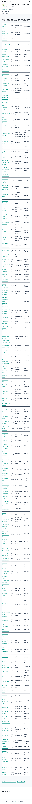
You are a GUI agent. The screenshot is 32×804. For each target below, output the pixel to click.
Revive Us (4, 440)
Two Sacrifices (6, 113)
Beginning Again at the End (5, 26)
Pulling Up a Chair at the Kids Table (5, 446)
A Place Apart (5, 509)
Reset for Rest (5, 620)
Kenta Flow (17, 801)
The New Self (5, 251)
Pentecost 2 (5, 657)
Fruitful (4, 676)
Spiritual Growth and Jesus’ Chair (5, 285)
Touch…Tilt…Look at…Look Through (5, 741)
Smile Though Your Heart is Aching (5, 169)
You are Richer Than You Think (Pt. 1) (6, 311)
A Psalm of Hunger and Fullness (5, 180)
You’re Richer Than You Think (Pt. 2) (5, 292)
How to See (5, 707)
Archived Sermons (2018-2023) (13, 782)
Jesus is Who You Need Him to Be (6, 723)
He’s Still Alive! (6, 44)
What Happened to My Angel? (5, 519)
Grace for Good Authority (4, 216)
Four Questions (6, 681)
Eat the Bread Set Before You (5, 503)
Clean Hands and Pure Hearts (5, 526)
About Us (5, 13)
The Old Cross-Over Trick (5, 33)
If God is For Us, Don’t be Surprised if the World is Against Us (5, 99)
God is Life (5, 671)
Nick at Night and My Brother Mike (5, 641)
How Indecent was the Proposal (5, 328)
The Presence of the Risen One (5, 701)
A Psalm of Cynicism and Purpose (5, 162)
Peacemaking (6, 11)
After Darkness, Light (4, 107)
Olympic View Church (17, 5)
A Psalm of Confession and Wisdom (5, 187)
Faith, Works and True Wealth (5, 434)
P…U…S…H (5, 735)
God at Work (5, 317)
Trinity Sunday (5, 662)
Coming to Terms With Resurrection (5, 361)
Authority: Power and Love (5, 752)
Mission (11, 9)
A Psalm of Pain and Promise (5, 202)
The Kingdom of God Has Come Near (5, 759)
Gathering (5, 9)
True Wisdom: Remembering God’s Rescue (5, 245)
